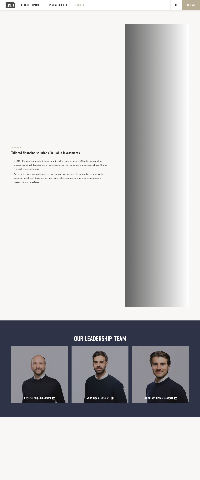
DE (176, 5)
